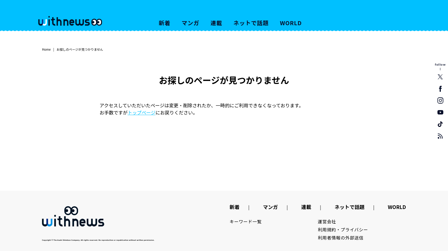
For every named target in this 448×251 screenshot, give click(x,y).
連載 (216, 23)
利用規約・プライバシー (343, 229)
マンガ (190, 23)
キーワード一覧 (246, 221)
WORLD (291, 23)
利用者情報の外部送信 (341, 238)
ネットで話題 (250, 23)
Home (46, 49)
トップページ (142, 112)
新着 (164, 23)
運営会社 (327, 221)
